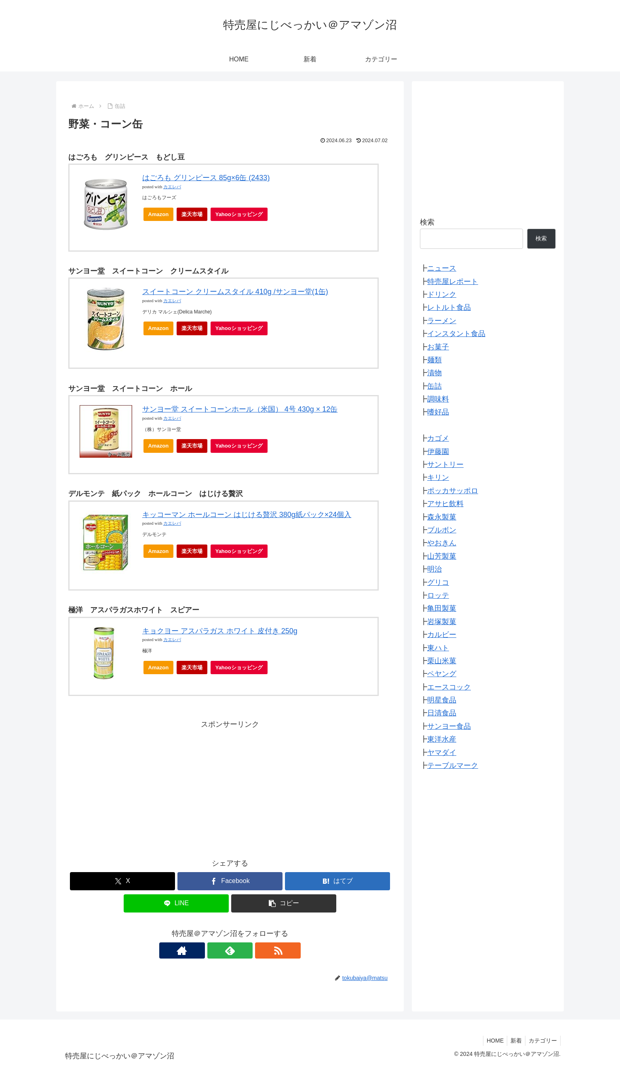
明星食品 (441, 700)
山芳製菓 (441, 556)
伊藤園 (438, 452)
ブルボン (441, 530)
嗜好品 (438, 412)
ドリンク (441, 294)
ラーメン (441, 321)
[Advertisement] (230, 787)
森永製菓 (441, 517)
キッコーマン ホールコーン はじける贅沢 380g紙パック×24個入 (247, 515)
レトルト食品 (449, 307)
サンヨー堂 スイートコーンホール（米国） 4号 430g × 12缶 (240, 409)
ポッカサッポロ (452, 491)
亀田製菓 (441, 608)
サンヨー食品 (449, 726)
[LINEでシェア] (176, 903)
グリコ (438, 582)
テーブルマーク (452, 765)
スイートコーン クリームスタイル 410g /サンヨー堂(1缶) (235, 292)
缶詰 (434, 386)
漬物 (434, 373)
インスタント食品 (456, 334)
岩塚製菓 (441, 622)
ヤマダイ (441, 753)
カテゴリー (542, 1040)
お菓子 (438, 347)
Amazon (158, 214)
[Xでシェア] (122, 881)
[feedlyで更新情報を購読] (230, 950)
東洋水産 (441, 739)
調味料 (438, 399)
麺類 (434, 360)
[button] (283, 903)
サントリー (445, 464)
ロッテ (438, 595)
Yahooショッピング (241, 216)
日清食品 (441, 713)
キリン (438, 477)
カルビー (441, 635)
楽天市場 (191, 214)
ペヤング (441, 674)
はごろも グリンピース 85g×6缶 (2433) (206, 178)
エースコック (449, 687)
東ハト (438, 648)
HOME (491, 1040)
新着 (513, 1040)
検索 (427, 222)
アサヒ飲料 (445, 504)
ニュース (441, 268)
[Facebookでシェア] (230, 881)
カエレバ (172, 187)
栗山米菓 (441, 661)
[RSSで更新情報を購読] (248, 950)
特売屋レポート (452, 282)
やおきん (441, 543)
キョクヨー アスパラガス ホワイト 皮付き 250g (219, 631)
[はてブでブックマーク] (337, 881)
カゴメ (438, 438)
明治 (434, 569)
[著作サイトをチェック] (211, 950)
